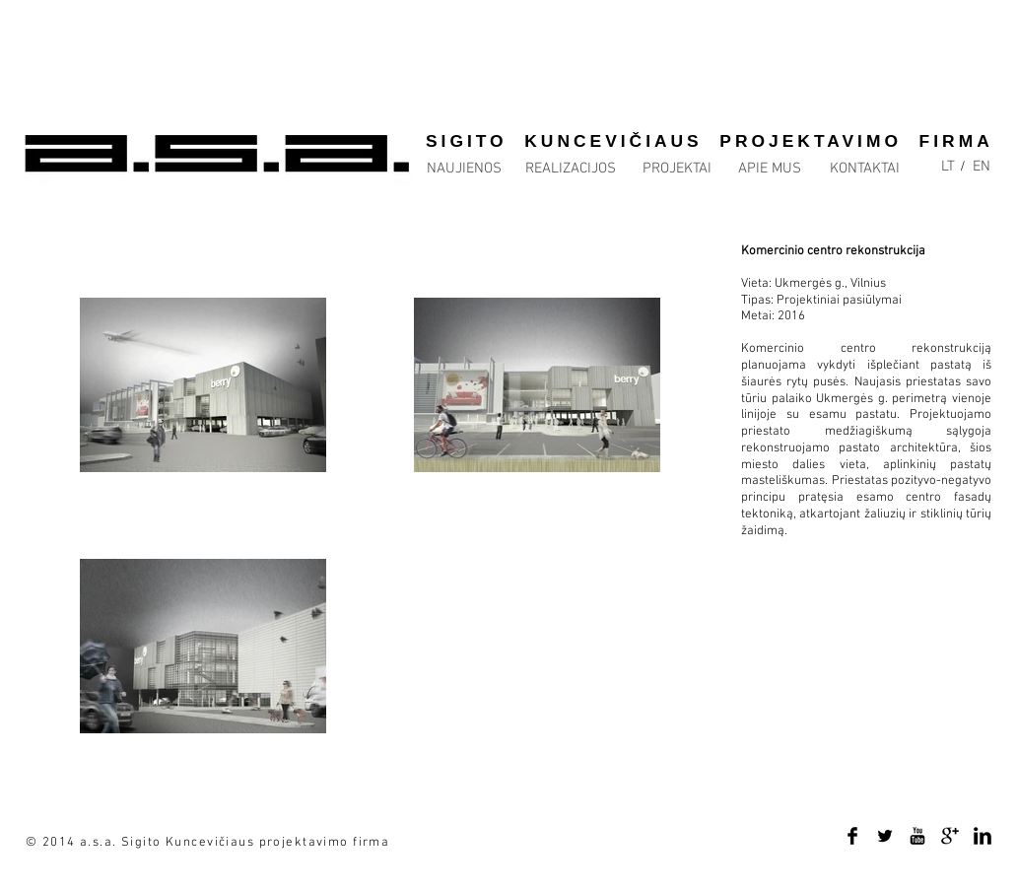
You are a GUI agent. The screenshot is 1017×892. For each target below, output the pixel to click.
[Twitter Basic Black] (885, 836)
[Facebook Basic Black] (852, 836)
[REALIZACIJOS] (570, 169)
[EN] (981, 167)
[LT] (948, 167)
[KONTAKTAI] (864, 169)
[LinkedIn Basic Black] (982, 836)
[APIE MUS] (769, 169)
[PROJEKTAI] (677, 169)
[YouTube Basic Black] (917, 836)
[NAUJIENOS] (464, 169)
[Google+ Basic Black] (950, 836)
